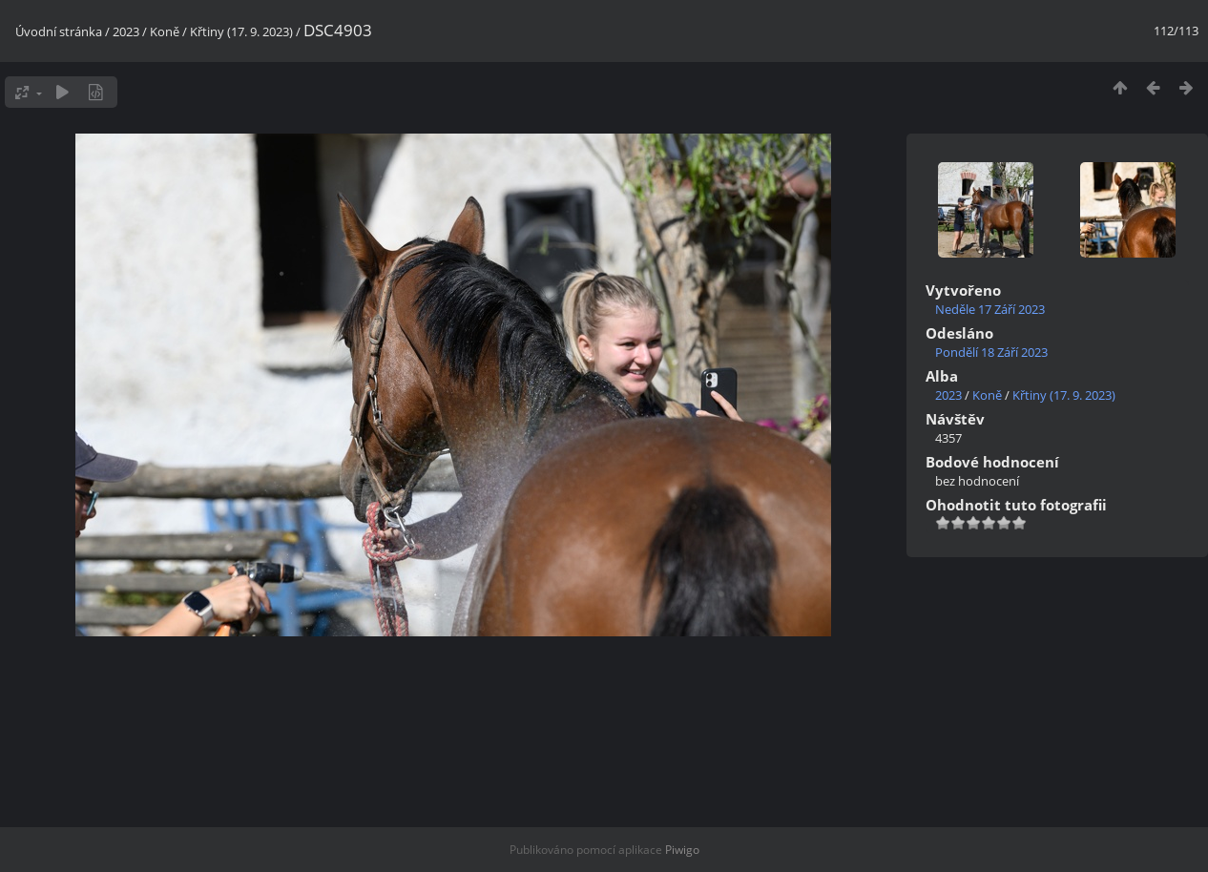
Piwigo (682, 849)
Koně (164, 31)
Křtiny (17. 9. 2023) (241, 31)
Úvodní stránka (58, 31)
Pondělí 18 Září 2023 (991, 352)
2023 (126, 31)
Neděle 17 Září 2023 (990, 309)
